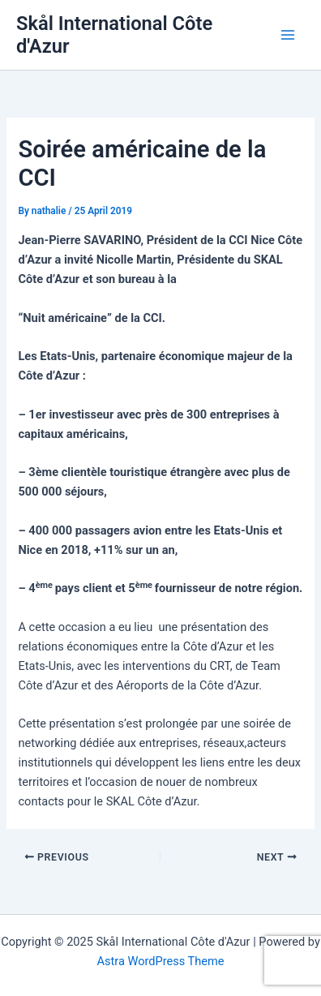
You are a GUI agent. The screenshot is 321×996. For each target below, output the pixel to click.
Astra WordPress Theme (160, 961)
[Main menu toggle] (288, 35)
